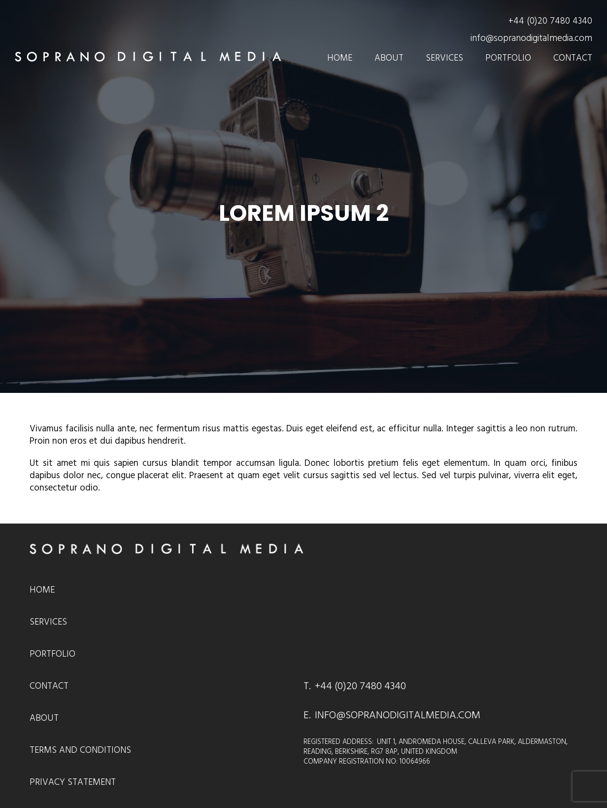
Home (339, 58)
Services (444, 58)
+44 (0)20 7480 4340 (550, 21)
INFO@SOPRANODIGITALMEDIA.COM (397, 715)
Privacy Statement (73, 782)
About (389, 58)
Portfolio (508, 58)
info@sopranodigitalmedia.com (531, 38)
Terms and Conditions (80, 750)
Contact (572, 58)
